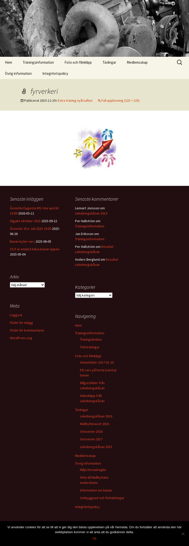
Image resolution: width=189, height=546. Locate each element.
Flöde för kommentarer (27, 330)
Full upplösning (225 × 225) (120, 100)
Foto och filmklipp (78, 62)
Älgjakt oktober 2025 (25, 221)
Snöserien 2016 (91, 431)
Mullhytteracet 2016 (94, 424)
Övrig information (18, 73)
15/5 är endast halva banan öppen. (35, 249)
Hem (8, 62)
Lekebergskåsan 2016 (96, 416)
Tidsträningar (89, 347)
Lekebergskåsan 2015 (96, 447)
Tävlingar (109, 62)
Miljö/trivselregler (93, 470)
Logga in (16, 315)
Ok (95, 538)
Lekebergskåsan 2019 (91, 213)
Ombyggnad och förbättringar (102, 498)
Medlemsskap (137, 62)
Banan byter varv (22, 241)
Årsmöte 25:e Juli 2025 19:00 (30, 228)
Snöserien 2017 (91, 439)
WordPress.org (21, 338)
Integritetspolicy (55, 73)
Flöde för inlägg (21, 322)
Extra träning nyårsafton (75, 100)
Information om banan (96, 490)
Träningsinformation (38, 62)
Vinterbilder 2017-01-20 (97, 362)
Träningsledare (91, 339)
